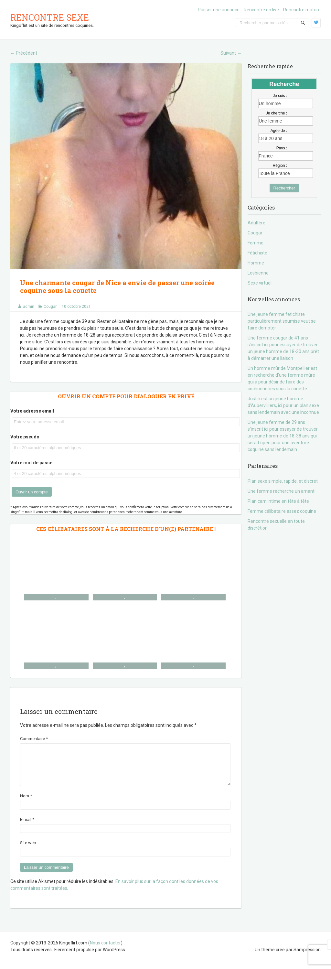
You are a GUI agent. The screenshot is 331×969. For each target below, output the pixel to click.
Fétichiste (257, 252)
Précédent (23, 53)
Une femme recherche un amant (281, 491)
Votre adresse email (32, 411)
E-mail (27, 827)
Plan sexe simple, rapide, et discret (283, 481)
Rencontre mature (302, 9)
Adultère (256, 222)
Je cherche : (276, 113)
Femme (255, 242)
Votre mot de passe (31, 462)
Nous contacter (105, 950)
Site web (28, 850)
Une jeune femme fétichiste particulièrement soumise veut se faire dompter (282, 321)
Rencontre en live (261, 9)
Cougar (50, 306)
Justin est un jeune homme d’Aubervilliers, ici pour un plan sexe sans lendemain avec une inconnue (283, 405)
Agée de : (279, 130)
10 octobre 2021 (76, 306)
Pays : (281, 148)
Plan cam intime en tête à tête (278, 501)
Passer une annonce (219, 9)
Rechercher (284, 188)
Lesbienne (258, 272)
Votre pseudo (24, 436)
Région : (279, 165)
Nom (26, 803)
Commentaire (34, 738)
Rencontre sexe (49, 17)
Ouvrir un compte (32, 492)
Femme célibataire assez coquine (282, 511)
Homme (256, 262)
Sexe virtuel (260, 282)
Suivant (230, 53)
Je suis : (280, 95)
